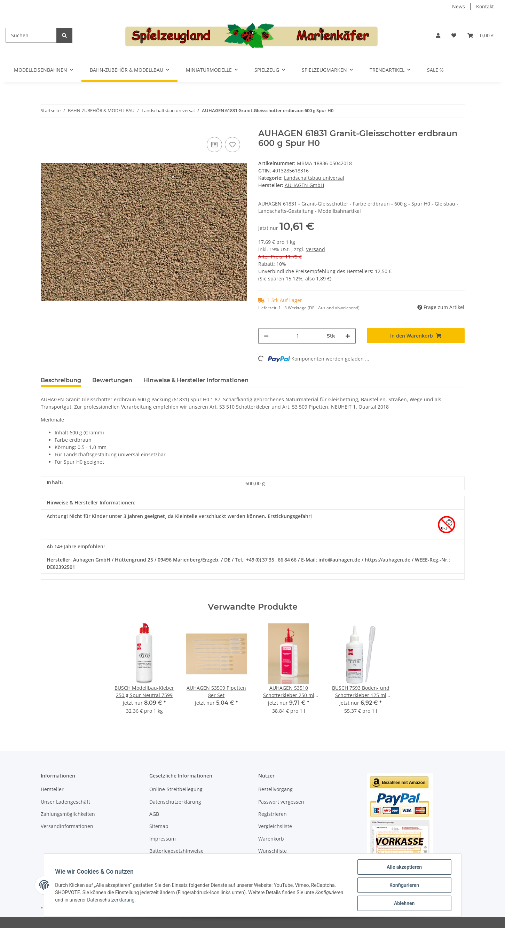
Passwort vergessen (281, 801)
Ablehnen (404, 903)
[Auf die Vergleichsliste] (214, 144)
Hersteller (52, 789)
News (458, 6)
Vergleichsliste (275, 826)
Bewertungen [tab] (112, 380)
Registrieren (272, 814)
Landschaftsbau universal (314, 178)
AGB (154, 814)
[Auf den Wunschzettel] (232, 144)
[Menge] (298, 335)
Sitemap (158, 826)
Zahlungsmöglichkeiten (68, 814)
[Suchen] (31, 35)
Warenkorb (271, 838)
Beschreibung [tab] (61, 380)
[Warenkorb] (480, 35)
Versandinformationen (67, 826)
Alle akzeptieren (404, 867)
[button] (438, 35)
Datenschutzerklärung (175, 801)
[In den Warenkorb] (416, 335)
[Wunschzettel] (454, 35)
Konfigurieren (404, 885)
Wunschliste (272, 851)
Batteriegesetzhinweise (176, 851)
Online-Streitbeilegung (176, 789)
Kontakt (485, 6)
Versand (315, 249)
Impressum (162, 838)
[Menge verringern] (266, 335)
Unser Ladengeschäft (65, 801)
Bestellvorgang (275, 789)
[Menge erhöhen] (347, 335)
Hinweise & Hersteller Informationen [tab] (195, 380)
